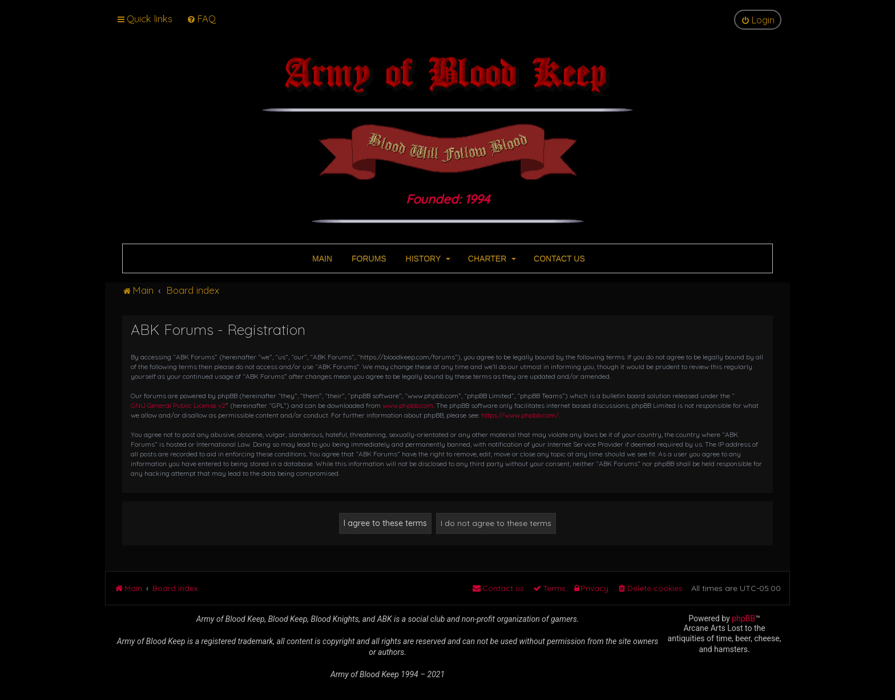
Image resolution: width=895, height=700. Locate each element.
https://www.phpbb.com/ (520, 415)
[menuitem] (201, 18)
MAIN (321, 258)
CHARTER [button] (491, 258)
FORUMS (367, 258)
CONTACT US (558, 258)
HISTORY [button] (427, 258)
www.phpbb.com (407, 405)
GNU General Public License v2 (178, 405)
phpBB (743, 618)
